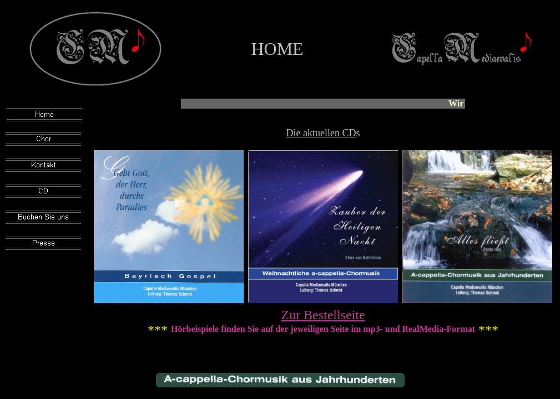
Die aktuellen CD (321, 133)
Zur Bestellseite (323, 315)
